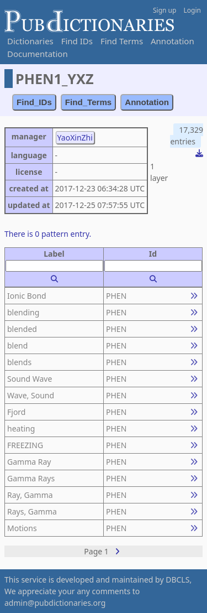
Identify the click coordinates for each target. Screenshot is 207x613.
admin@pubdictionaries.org (54, 603)
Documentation (37, 53)
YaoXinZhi (75, 137)
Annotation (172, 40)
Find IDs (77, 40)
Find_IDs (34, 102)
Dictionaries (30, 40)
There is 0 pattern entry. (47, 233)
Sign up (164, 10)
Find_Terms (88, 102)
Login (192, 10)
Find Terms (121, 40)
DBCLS (177, 579)
